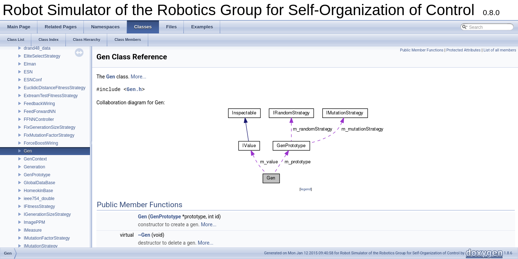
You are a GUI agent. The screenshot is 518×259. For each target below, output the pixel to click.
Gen (28, 151)
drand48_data (37, 48)
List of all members (499, 50)
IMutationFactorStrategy (47, 238)
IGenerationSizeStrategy (47, 214)
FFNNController (39, 119)
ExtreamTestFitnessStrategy (51, 95)
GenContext (35, 159)
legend (305, 189)
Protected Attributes (463, 50)
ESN (28, 71)
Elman (30, 64)
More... (138, 76)
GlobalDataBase (39, 182)
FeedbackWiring (39, 103)
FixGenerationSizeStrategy (49, 127)
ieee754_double (39, 198)
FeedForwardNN (40, 111)
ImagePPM (34, 222)
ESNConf (33, 79)
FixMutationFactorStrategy (49, 135)
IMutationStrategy (41, 246)
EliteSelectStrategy (42, 56)
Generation (34, 166)
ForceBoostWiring (41, 143)
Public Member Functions (422, 50)
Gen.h (134, 89)
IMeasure (33, 230)
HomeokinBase (38, 190)
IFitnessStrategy (39, 206)
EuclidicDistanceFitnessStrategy (54, 87)
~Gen (144, 235)
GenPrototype (37, 174)
